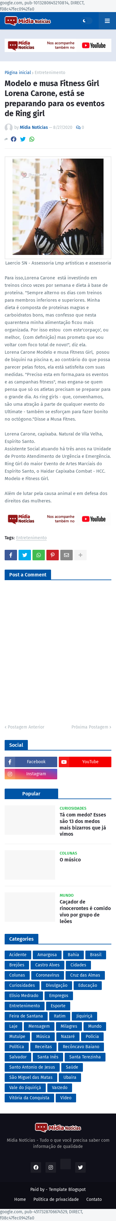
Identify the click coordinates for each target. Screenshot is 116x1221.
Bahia (73, 954)
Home (20, 1199)
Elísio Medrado (23, 995)
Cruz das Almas (85, 975)
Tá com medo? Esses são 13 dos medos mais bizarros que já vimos (83, 824)
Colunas (17, 975)
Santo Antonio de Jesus (32, 1067)
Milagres (69, 1026)
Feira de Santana (26, 1016)
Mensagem (39, 1026)
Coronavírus (47, 975)
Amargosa (47, 954)
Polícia (92, 1036)
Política (16, 1046)
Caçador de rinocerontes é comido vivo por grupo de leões (85, 911)
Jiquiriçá (84, 1016)
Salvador (18, 1057)
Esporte (58, 1006)
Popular (31, 794)
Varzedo (59, 1087)
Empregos (58, 995)
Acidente (18, 954)
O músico (70, 860)
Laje (13, 1026)
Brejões (16, 965)
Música (43, 1036)
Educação (87, 985)
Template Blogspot (67, 1189)
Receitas (43, 1046)
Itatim (60, 1016)
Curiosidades (22, 985)
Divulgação (56, 985)
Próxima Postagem (89, 727)
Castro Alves (47, 965)
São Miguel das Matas (31, 1077)
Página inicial (18, 73)
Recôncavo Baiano (81, 1046)
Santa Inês (47, 1057)
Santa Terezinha (85, 1057)
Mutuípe (17, 1036)
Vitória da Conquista (29, 1098)
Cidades (78, 965)
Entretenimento (50, 73)
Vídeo (65, 1098)
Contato (94, 1199)
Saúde (72, 1067)
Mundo (94, 1026)
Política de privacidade (56, 1199)
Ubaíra (69, 1077)
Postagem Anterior (26, 727)
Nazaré (68, 1036)
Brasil (95, 954)
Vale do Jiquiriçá (25, 1087)
